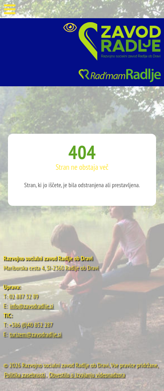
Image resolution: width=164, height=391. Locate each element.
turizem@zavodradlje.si (36, 334)
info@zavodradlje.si (32, 305)
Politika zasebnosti (24, 374)
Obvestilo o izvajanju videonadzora (87, 374)
